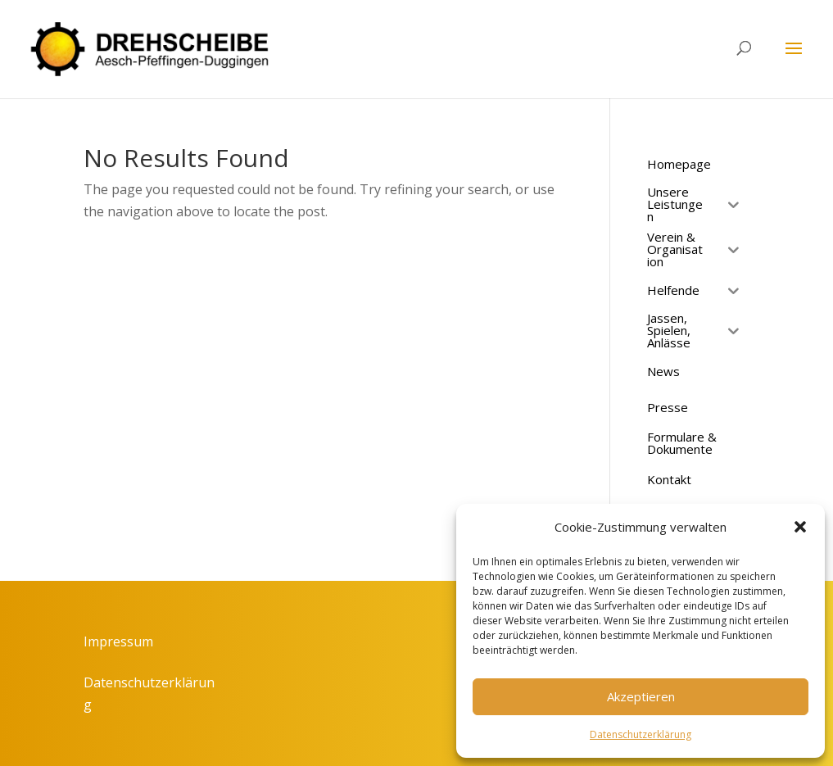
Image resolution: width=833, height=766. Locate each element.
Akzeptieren (641, 696)
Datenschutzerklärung (640, 734)
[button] (800, 527)
